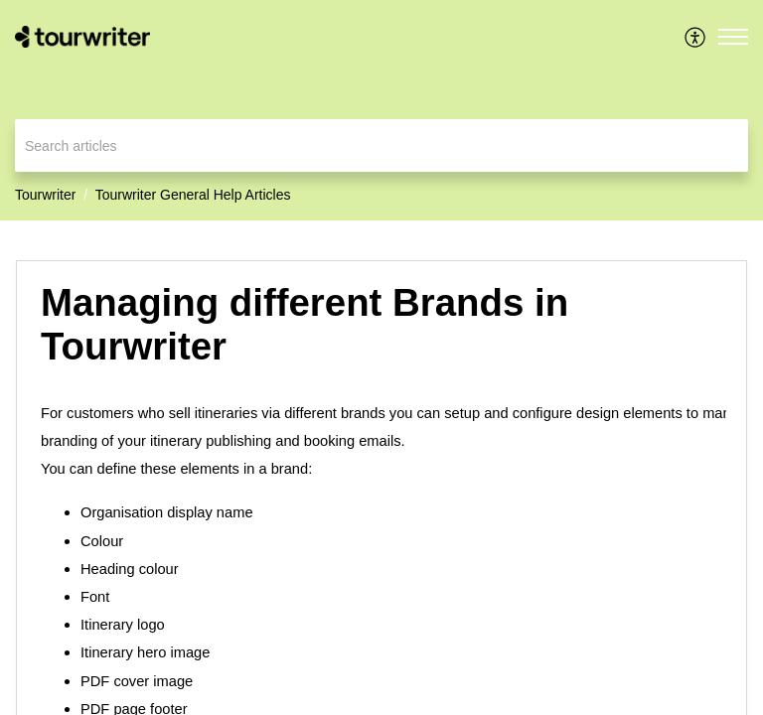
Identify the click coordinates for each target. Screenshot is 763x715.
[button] (696, 37)
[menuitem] (696, 37)
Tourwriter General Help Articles (193, 195)
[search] (381, 145)
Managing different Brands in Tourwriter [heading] (304, 324)
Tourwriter (45, 195)
